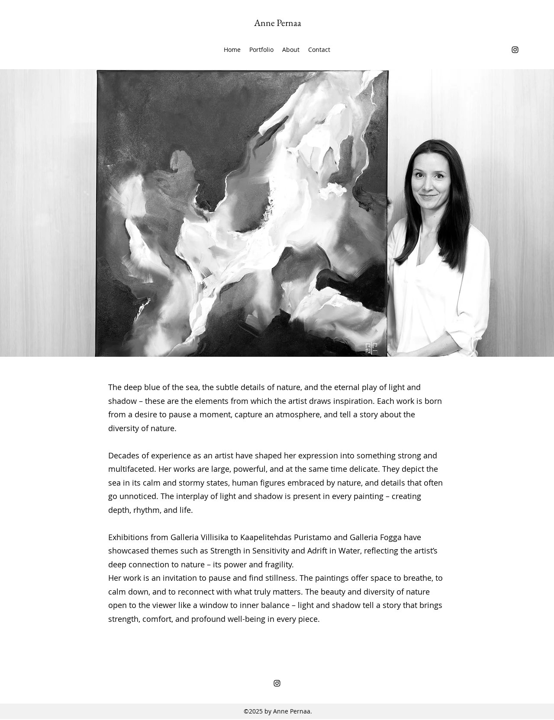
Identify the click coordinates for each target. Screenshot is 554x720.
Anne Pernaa (277, 22)
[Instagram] (515, 49)
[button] (261, 49)
